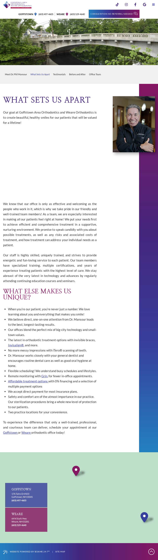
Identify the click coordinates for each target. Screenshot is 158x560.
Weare (26, 432)
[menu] (153, 4)
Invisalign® (16, 345)
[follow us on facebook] (135, 4)
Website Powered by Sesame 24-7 (26, 552)
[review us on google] (144, 4)
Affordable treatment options (28, 381)
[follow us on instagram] (126, 4)
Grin (44, 376)
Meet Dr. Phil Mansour (16, 74)
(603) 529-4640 (77, 14)
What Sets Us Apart (40, 74)
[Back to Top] (151, 551)
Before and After (77, 74)
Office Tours (95, 74)
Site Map (60, 551)
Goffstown (10, 432)
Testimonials (59, 74)
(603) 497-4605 (45, 14)
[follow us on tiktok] (117, 4)
